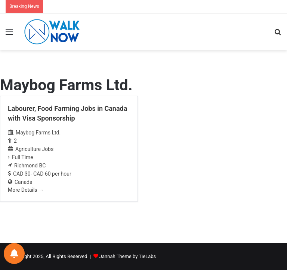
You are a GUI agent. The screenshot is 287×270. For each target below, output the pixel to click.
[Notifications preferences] (14, 253)
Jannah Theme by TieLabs (127, 256)
